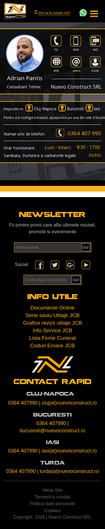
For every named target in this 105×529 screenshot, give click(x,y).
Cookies (53, 510)
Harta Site (52, 490)
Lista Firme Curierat (52, 338)
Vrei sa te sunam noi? (54, 13)
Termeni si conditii (52, 497)
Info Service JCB (53, 330)
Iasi (97, 108)
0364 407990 (23, 403)
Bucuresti (75, 108)
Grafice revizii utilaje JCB (52, 323)
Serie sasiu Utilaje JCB (52, 315)
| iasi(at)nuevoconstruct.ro (68, 451)
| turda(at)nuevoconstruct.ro (68, 471)
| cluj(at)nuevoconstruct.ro (68, 403)
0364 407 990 (84, 133)
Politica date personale (52, 503)
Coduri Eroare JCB (52, 345)
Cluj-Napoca (45, 108)
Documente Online (52, 308)
